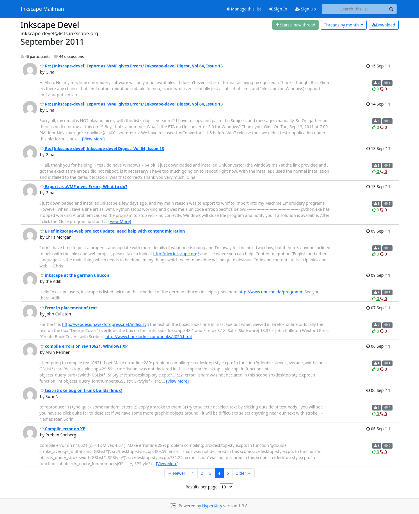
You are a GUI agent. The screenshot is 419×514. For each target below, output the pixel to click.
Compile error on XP (63, 428)
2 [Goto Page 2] (201, 473)
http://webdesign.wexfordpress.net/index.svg (105, 324)
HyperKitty (212, 505)
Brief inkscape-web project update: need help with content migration (112, 231)
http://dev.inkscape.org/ (176, 253)
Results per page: (202, 487)
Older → (243, 473)
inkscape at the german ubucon (74, 275)
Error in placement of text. (69, 307)
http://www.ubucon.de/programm (270, 292)
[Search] (391, 9)
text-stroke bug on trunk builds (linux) (81, 390)
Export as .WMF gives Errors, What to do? (83, 186)
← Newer (176, 473)
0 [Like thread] (376, 89)
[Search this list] (354, 9)
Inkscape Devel (50, 24)
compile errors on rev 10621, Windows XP (84, 346)
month (342, 25)
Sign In (278, 9)
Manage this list (243, 9)
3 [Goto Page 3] (210, 473)
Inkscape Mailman (42, 9)
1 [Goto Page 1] (193, 473)
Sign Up (305, 9)
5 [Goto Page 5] (228, 473)
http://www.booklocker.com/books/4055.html (148, 336)
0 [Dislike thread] (383, 89)
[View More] (93, 139)
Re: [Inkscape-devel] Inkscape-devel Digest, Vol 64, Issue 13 (102, 148)
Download (383, 25)
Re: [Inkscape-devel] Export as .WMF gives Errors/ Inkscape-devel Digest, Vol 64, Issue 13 (131, 66)
